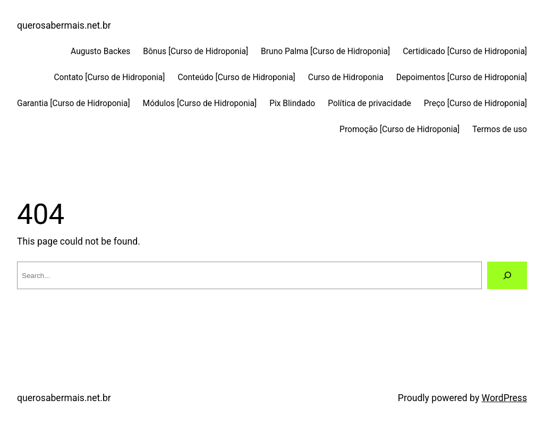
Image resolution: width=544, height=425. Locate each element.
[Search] (507, 275)
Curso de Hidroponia (346, 77)
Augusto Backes (100, 51)
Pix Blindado (292, 103)
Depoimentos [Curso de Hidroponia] (461, 77)
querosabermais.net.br (64, 25)
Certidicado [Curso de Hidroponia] (465, 51)
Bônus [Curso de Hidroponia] (195, 51)
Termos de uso (499, 129)
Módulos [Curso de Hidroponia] (200, 103)
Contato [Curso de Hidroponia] (109, 77)
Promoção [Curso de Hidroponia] (399, 129)
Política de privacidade (369, 103)
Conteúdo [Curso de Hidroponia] (236, 77)
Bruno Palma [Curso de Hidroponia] (325, 51)
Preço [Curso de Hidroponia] (475, 103)
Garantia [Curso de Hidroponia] (73, 103)
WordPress (504, 398)
